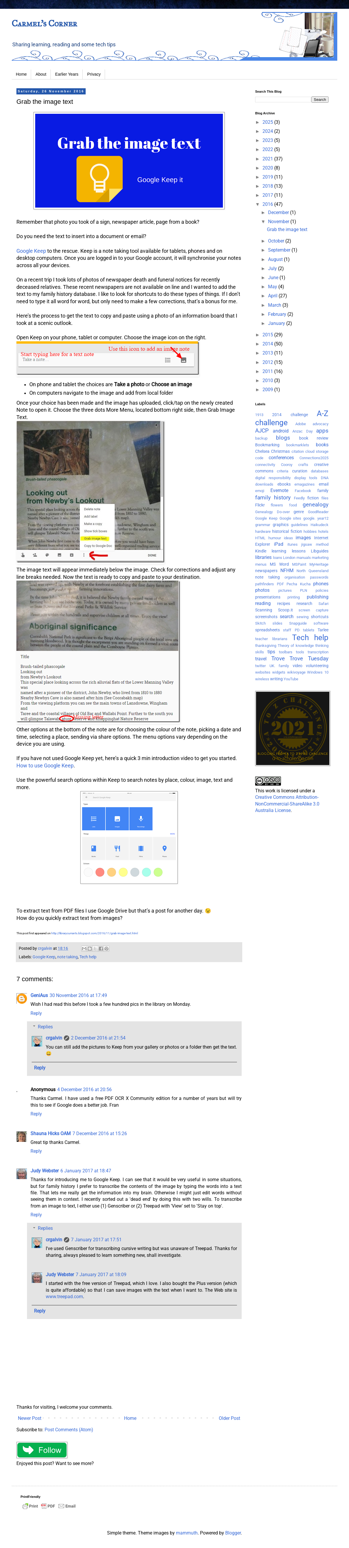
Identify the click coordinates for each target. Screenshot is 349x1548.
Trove (278, 658)
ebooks (284, 484)
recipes (283, 603)
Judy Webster (45, 1171)
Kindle (260, 551)
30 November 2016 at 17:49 (78, 995)
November (279, 221)
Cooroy (286, 464)
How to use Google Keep (45, 766)
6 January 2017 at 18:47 (85, 1171)
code (259, 458)
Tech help (87, 956)
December (279, 212)
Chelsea (262, 451)
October (276, 241)
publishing (317, 597)
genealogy (315, 504)
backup (261, 438)
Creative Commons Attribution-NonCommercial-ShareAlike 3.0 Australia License (287, 803)
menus (261, 564)
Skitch (260, 623)
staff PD (291, 630)
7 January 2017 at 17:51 (96, 1239)
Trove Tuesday (308, 658)
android (281, 431)
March (275, 305)
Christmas (280, 451)
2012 (268, 362)
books (322, 444)
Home (21, 74)
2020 (268, 168)
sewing (303, 617)
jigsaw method (314, 544)
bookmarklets (297, 445)
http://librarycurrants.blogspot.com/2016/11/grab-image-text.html (94, 933)
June (273, 277)
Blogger (233, 1533)
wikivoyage (296, 672)
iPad (278, 544)
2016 (268, 204)
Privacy (94, 74)
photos (262, 590)
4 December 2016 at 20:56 (84, 1089)
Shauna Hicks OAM (51, 1133)
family (322, 490)
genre (299, 511)
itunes (292, 544)
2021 (268, 159)
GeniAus (39, 995)
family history (273, 497)
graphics (281, 524)
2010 (268, 380)
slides (277, 623)
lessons (299, 551)
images (303, 537)
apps (322, 430)
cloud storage (316, 451)
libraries (263, 557)
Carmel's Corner (44, 23)
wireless (262, 679)
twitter (260, 666)
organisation (294, 577)
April (273, 296)
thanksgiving (265, 645)
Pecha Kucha (299, 584)
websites (262, 672)
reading (263, 603)
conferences (281, 457)
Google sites (290, 518)
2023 (268, 140)
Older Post (229, 1418)
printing (293, 597)
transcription (318, 652)
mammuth (187, 1533)
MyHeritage (318, 564)
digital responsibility (273, 478)
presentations (267, 597)
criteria (282, 471)
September (280, 250)
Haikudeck (319, 525)
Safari (323, 603)
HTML (260, 538)
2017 (268, 195)
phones (320, 583)
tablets (308, 630)
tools (300, 652)
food (293, 505)
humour (274, 538)
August (276, 259)
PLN (303, 590)
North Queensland (312, 571)
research (304, 603)
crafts (303, 464)
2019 (268, 177)
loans (277, 557)
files (324, 498)
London (289, 557)
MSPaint (299, 564)
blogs (283, 437)
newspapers (266, 570)
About (40, 74)
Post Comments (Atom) (69, 1429)
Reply (36, 1013)
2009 (268, 389)
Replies (45, 1027)
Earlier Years (66, 74)
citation (298, 451)
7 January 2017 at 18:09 (101, 1274)
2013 (268, 353)
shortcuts (319, 616)
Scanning (263, 610)
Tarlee (323, 630)
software (321, 623)
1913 (259, 415)
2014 (268, 344)
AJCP (262, 430)
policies (322, 590)
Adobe (300, 424)
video (297, 665)
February (277, 314)
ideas (288, 538)
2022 (268, 149)
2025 (268, 122)
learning (279, 551)
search (287, 616)
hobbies (310, 531)
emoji (259, 491)
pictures (285, 590)
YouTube (291, 679)
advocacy (320, 424)
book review (313, 438)
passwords (319, 577)
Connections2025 (313, 458)
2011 (268, 371)
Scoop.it (285, 610)
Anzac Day (302, 431)
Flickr (260, 505)
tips (271, 652)
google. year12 (315, 518)
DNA (324, 478)
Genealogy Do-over (272, 512)
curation (299, 471)
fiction (313, 498)
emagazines (304, 484)
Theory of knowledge (296, 645)
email (323, 484)
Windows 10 (317, 672)
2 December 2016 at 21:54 (98, 1038)
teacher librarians (271, 639)
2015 (268, 335)
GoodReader (318, 512)
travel (261, 659)
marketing (320, 557)
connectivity (265, 464)
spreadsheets (267, 630)
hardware (263, 531)
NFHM (287, 570)
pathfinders (264, 584)
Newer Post (29, 1418)
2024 (268, 131)
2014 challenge (290, 414)
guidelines (299, 525)
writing (276, 678)
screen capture (313, 610)
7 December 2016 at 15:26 (99, 1133)
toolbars (285, 652)
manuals (304, 557)
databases (319, 471)
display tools (306, 478)
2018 (268, 186)
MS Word (279, 564)
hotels (323, 531)
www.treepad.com (64, 1296)
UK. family (279, 666)
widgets (278, 672)
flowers (277, 505)
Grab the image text (287, 229)
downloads (264, 484)
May (273, 286)
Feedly (299, 498)
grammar (262, 525)
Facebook (303, 491)
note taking (67, 956)
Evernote (279, 490)
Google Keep (31, 251)
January (277, 323)
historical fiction (287, 531)
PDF (280, 584)
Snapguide (298, 623)
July (273, 268)
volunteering (317, 665)
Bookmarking (267, 444)
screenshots (266, 616)
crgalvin (54, 1038)
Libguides (319, 551)
